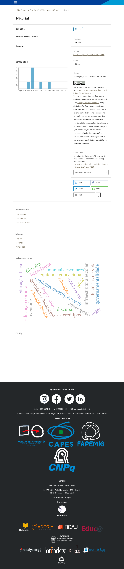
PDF (79, 29)
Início (17, 10)
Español (19, 242)
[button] (81, 182)
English (18, 238)
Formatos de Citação (83, 172)
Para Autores (20, 218)
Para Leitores (20, 214)
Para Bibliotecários (22, 222)
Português (20, 247)
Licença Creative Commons (88, 102)
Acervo (26, 10)
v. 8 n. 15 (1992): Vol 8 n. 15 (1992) (45, 10)
